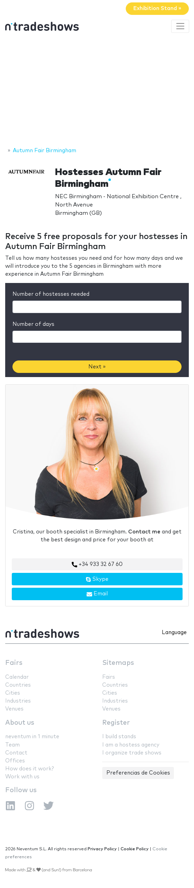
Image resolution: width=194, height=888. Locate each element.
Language (174, 632)
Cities (12, 693)
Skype (97, 579)
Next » (97, 366)
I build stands (119, 736)
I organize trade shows (131, 753)
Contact (16, 753)
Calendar (17, 677)
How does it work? (29, 768)
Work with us (22, 776)
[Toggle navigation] (180, 26)
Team (12, 745)
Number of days (33, 324)
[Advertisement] (97, 91)
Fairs (14, 663)
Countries (18, 685)
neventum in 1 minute (32, 736)
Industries (18, 701)
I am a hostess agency (130, 745)
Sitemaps (118, 663)
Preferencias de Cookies (138, 773)
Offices (15, 760)
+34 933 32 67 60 (97, 564)
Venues (14, 709)
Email (97, 594)
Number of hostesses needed (50, 294)
